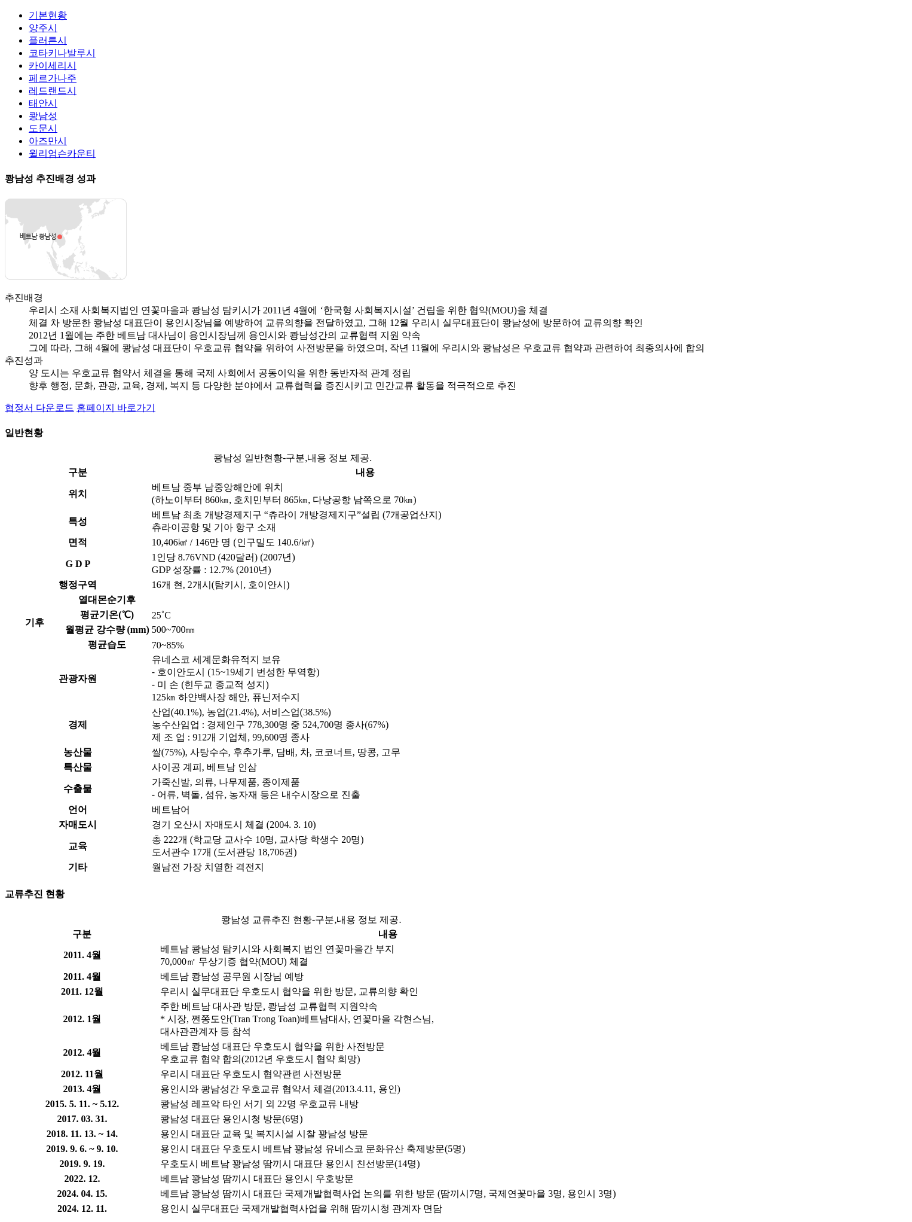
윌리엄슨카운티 (62, 153)
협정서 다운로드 (39, 408)
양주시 (43, 28)
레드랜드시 (52, 91)
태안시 (43, 103)
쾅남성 (43, 116)
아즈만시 (48, 141)
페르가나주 (52, 78)
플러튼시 (48, 40)
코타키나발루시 (62, 53)
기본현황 (48, 15)
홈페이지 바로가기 (115, 408)
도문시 (43, 128)
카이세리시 (52, 65)
